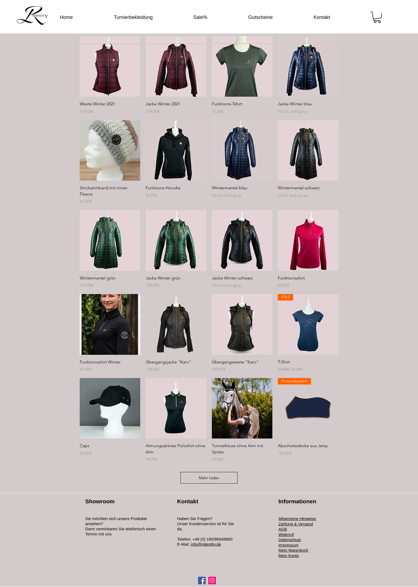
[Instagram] (212, 580)
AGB (283, 529)
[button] (377, 17)
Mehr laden (209, 477)
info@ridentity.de (206, 544)
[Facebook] (202, 580)
